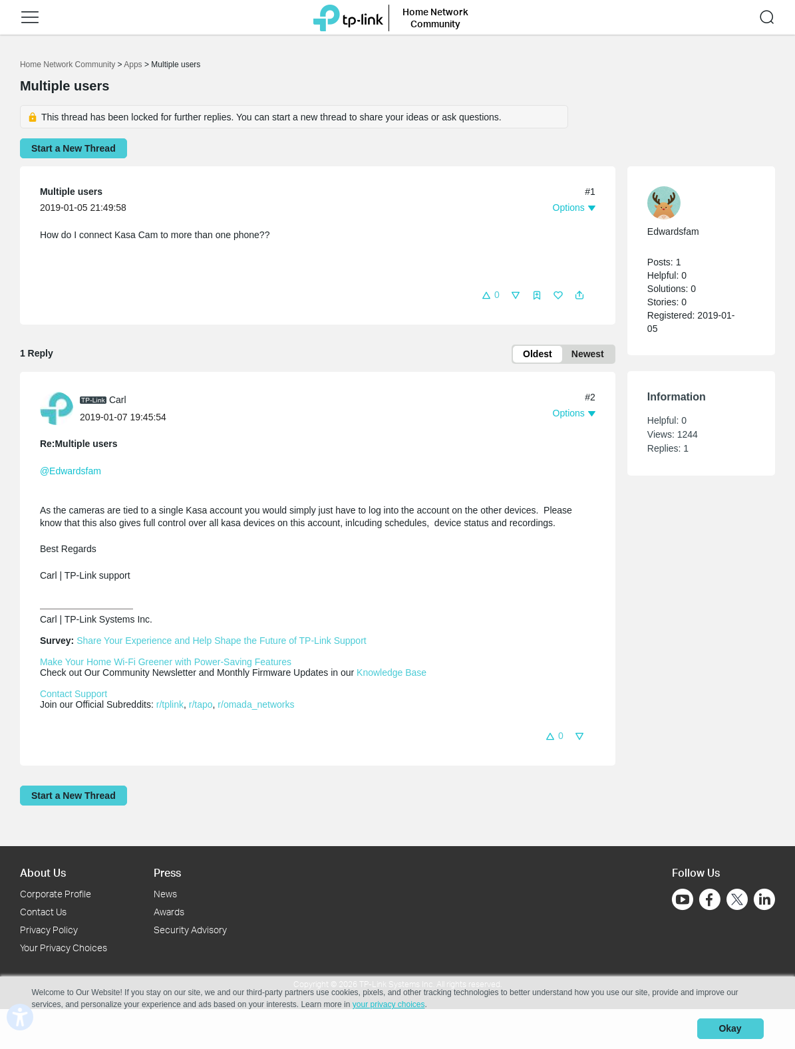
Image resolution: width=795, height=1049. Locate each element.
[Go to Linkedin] (764, 899)
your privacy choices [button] (389, 1005)
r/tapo (201, 705)
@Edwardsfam (70, 471)
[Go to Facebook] (709, 899)
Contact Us (43, 911)
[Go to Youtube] (682, 899)
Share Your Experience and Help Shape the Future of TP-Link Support (222, 641)
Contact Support (73, 694)
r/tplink (170, 705)
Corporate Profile (55, 893)
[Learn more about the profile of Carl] (60, 408)
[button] (30, 17)
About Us (43, 872)
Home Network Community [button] (435, 17)
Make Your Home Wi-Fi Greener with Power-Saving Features (165, 662)
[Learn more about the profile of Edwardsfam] (694, 203)
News (165, 893)
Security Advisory (190, 929)
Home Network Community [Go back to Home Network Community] (67, 64)
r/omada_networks (256, 705)
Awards (169, 911)
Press (167, 872)
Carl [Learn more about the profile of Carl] (117, 399)
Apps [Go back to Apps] (133, 64)
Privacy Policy (49, 929)
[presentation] (56, 409)
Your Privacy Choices (63, 947)
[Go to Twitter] (737, 901)
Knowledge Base (391, 673)
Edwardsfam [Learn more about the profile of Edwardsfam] (673, 231)
